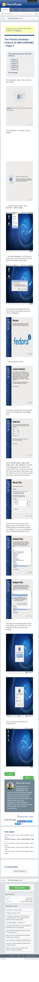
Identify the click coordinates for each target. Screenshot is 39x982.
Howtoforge (3, 958)
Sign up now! (19, 888)
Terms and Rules (28, 958)
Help (23, 956)
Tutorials (5, 9)
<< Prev (10, 774)
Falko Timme (29, 898)
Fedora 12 (14, 69)
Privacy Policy (35, 958)
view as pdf (23, 816)
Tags (12, 9)
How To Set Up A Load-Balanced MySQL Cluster (18, 940)
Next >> (28, 778)
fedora (31, 899)
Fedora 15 (14, 63)
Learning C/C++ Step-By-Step (13, 910)
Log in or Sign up (32, 1)
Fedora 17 (18, 30)
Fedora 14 (14, 65)
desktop (27, 899)
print (31, 816)
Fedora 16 (14, 61)
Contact (18, 956)
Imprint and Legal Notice (32, 956)
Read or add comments (27, 901)
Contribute (12, 956)
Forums (20, 9)
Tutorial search (7, 13)
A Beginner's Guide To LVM (13, 913)
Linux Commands (29, 9)
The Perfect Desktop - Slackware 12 (15, 922)
